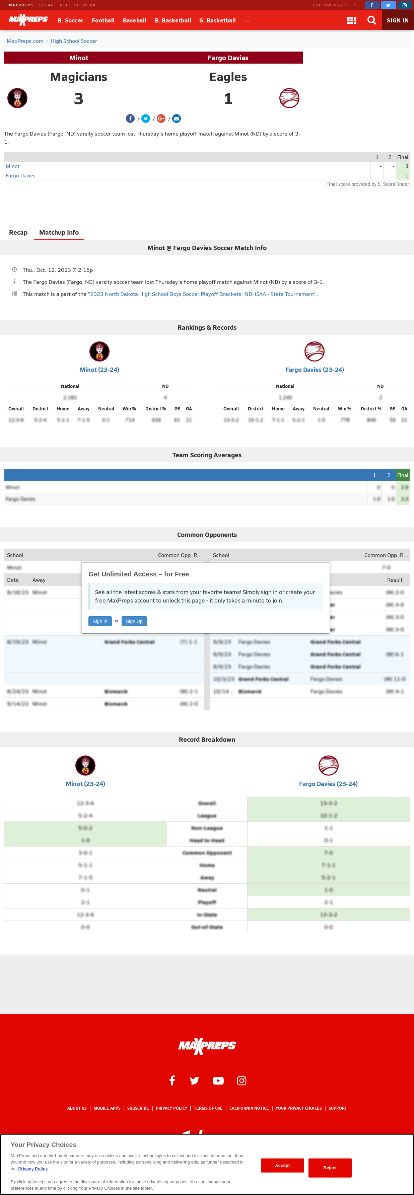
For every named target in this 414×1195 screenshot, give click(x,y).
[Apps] (352, 20)
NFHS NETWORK (78, 4)
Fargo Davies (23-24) (314, 369)
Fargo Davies (228, 57)
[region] (207, 1164)
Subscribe (138, 1108)
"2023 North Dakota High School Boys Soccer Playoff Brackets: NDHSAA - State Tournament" (202, 293)
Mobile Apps (107, 1108)
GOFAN (46, 4)
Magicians (79, 76)
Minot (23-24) (99, 369)
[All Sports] (247, 20)
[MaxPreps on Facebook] (372, 5)
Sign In (100, 621)
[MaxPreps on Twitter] (388, 5)
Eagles (228, 76)
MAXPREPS (20, 4)
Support (338, 1108)
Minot (78, 57)
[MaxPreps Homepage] (207, 1046)
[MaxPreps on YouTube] (218, 1080)
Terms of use (208, 1108)
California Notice (249, 1108)
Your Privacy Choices (299, 1108)
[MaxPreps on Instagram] (405, 5)
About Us (77, 1108)
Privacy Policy (171, 1108)
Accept (282, 1165)
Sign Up (134, 621)
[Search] (372, 20)
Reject (330, 1167)
